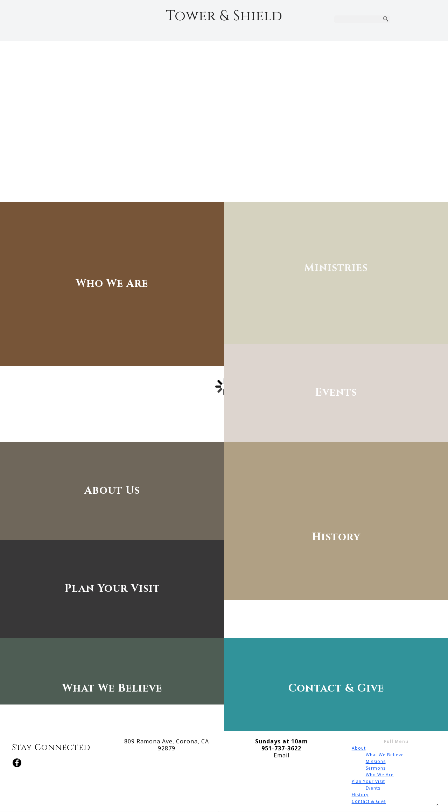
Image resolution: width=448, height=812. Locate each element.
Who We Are (380, 775)
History (360, 795)
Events (373, 788)
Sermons (376, 768)
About (359, 748)
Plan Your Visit (368, 781)
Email (281, 755)
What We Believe (385, 755)
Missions (376, 761)
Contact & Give (369, 801)
